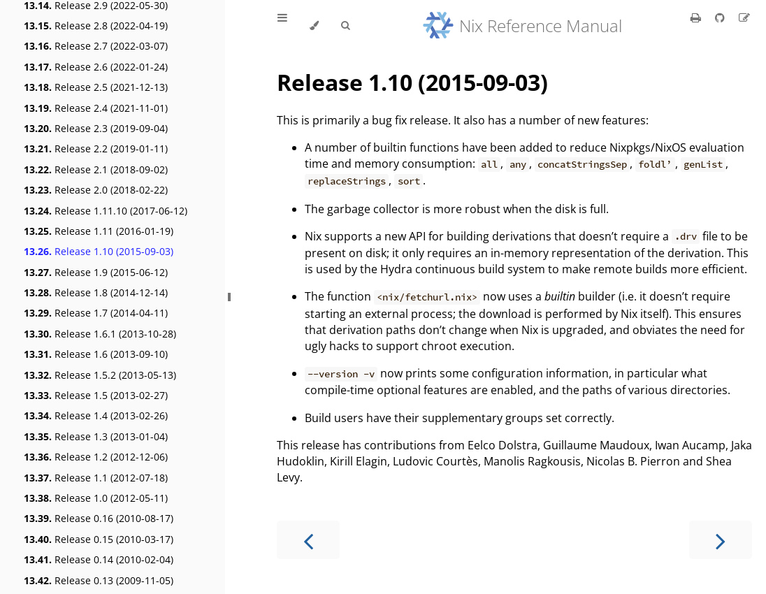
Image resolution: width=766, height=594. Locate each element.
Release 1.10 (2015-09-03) (98, 251)
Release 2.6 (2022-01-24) (96, 66)
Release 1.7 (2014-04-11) (96, 312)
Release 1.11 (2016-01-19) (98, 231)
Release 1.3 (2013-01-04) (96, 436)
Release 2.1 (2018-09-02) (96, 169)
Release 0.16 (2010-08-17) (98, 518)
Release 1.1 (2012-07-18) (96, 477)
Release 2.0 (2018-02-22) (96, 189)
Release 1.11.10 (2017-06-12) (105, 210)
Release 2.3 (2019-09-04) (96, 128)
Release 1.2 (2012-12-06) (96, 456)
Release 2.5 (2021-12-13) (96, 87)
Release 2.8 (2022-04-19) (96, 25)
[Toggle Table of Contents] (282, 26)
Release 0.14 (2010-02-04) (98, 559)
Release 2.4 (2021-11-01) (96, 108)
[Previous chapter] (308, 540)
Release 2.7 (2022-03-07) (96, 45)
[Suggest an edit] (744, 17)
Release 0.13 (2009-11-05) (98, 580)
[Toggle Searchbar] (345, 26)
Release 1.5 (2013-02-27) (96, 395)
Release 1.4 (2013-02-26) (96, 415)
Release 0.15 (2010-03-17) (98, 539)
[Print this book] (697, 17)
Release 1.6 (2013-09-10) (96, 354)
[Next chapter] (720, 540)
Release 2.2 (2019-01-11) (96, 148)
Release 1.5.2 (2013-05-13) (100, 375)
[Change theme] (314, 26)
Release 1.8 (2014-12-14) (96, 292)
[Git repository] (721, 17)
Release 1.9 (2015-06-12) (96, 272)
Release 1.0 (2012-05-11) (96, 498)
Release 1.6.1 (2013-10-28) (100, 333)
